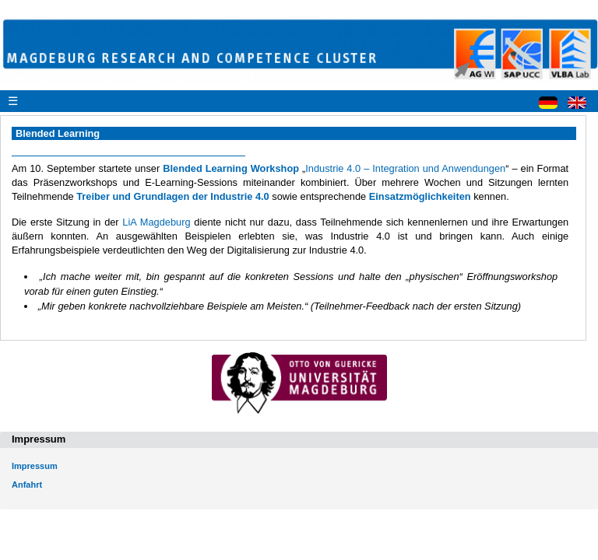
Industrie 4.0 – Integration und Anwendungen (405, 168)
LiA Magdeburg (156, 222)
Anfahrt (27, 484)
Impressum (35, 466)
